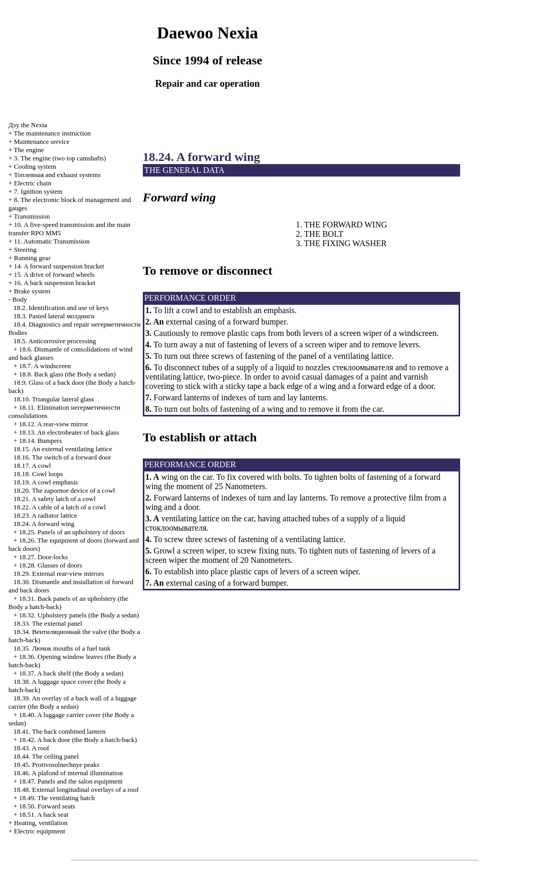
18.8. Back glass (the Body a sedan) (67, 374)
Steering (25, 249)
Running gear (32, 258)
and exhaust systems (57, 175)
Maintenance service (42, 141)
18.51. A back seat (44, 814)
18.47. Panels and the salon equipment (71, 781)
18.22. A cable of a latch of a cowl (60, 507)
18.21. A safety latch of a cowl (55, 499)
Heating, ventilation (41, 823)
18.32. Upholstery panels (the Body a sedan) (79, 615)
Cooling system (35, 166)
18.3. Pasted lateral (54, 316)
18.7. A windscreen (45, 366)
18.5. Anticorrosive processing (55, 341)
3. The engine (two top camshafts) (60, 158)
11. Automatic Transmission (52, 241)
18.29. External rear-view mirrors (59, 573)
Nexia (27, 125)
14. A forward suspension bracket (59, 266)
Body (19, 299)
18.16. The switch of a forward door (62, 457)
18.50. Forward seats (47, 806)
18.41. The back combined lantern (59, 731)
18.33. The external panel (48, 623)
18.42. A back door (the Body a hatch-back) (78, 740)
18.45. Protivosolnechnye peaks (56, 764)
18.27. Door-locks (43, 557)
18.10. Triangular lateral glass (54, 399)
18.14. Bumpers (40, 440)
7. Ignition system (38, 191)
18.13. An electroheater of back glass (69, 432)
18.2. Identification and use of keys (61, 308)
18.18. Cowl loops (38, 474)
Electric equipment (39, 831)
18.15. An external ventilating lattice (63, 449)
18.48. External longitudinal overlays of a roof (76, 789)
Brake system (32, 291)
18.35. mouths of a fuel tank (62, 648)
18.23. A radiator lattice (45, 515)
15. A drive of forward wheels (54, 274)
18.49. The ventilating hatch (57, 798)
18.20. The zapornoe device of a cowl (64, 490)
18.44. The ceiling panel (46, 756)
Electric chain (32, 183)
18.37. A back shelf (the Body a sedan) (71, 673)
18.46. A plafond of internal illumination (68, 773)
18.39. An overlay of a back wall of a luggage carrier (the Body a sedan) (72, 702)
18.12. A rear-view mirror (53, 424)
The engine (29, 150)
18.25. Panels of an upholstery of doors (72, 532)
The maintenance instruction (52, 133)
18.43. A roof (31, 748)
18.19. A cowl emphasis (46, 482)
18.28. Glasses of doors (51, 565)
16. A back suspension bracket (55, 283)
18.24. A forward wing (44, 524)
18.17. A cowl (32, 465)
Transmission (32, 216)
